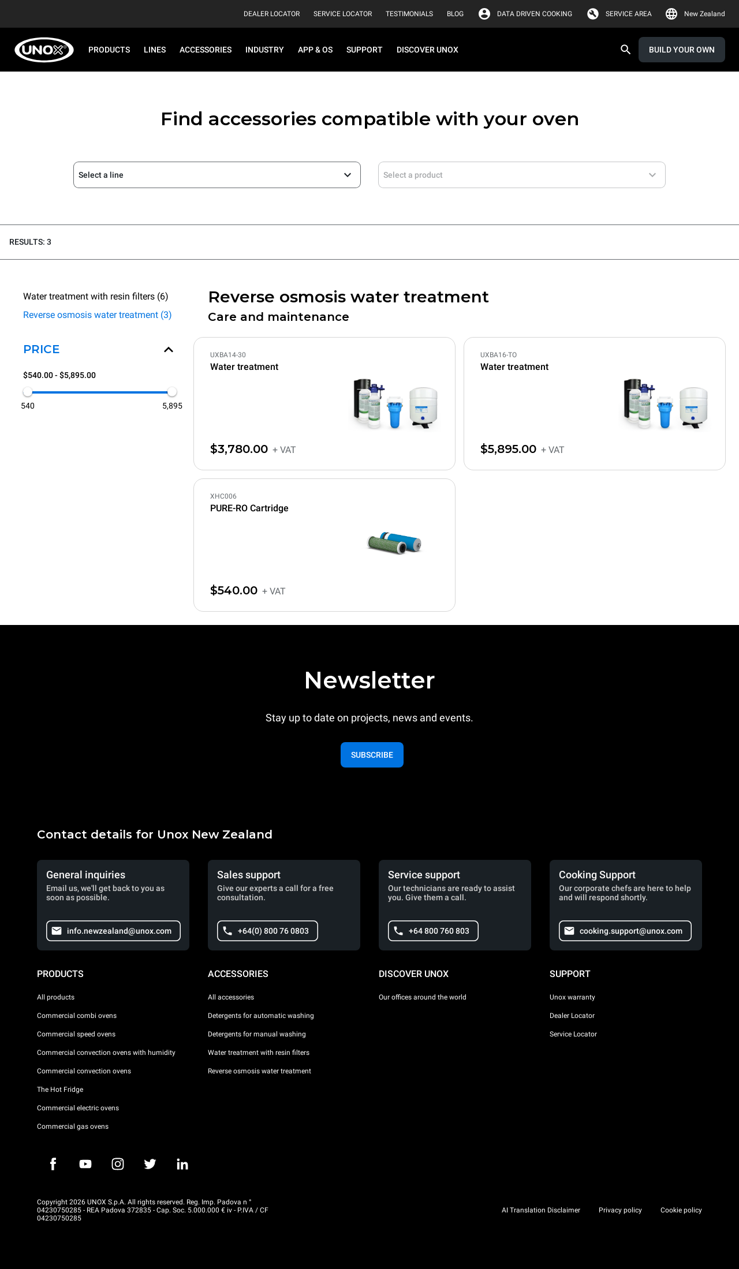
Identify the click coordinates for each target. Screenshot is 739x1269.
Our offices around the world (422, 997)
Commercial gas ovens (73, 1126)
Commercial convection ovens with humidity (106, 1053)
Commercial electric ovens (78, 1108)
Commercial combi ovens (77, 1016)
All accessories (231, 997)
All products (55, 997)
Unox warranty (572, 997)
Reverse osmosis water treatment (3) (97, 314)
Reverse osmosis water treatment (259, 1071)
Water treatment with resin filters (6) (96, 296)
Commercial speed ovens (76, 1034)
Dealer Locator (572, 1016)
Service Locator (573, 1034)
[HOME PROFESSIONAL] (47, 50)
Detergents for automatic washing (261, 1016)
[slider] (27, 391)
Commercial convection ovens (84, 1071)
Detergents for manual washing (257, 1034)
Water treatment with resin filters (258, 1053)
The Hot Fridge (60, 1089)
